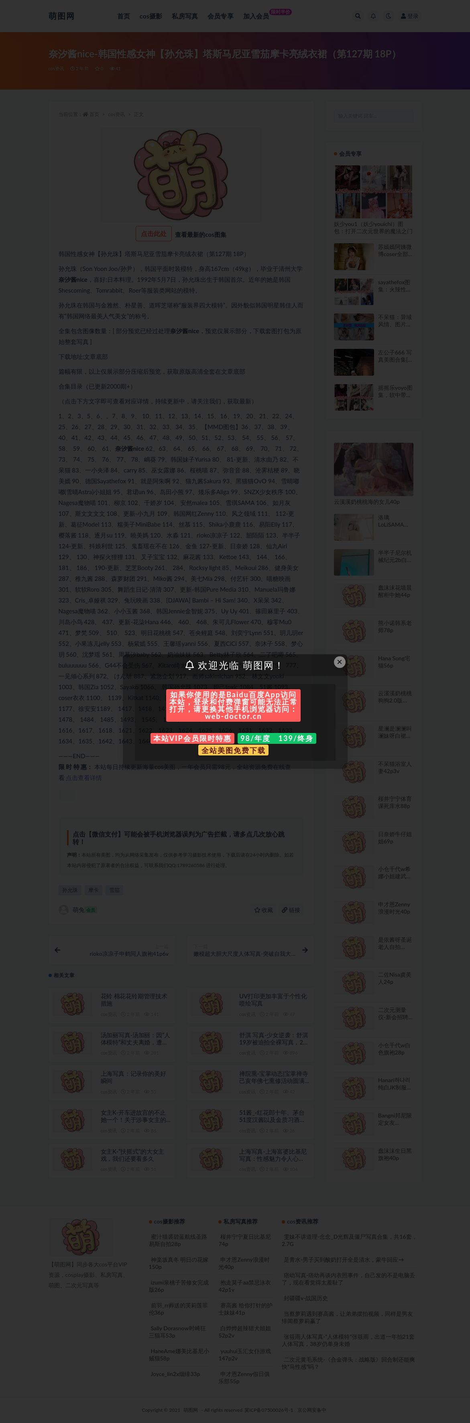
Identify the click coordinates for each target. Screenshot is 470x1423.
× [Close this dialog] (339, 661)
